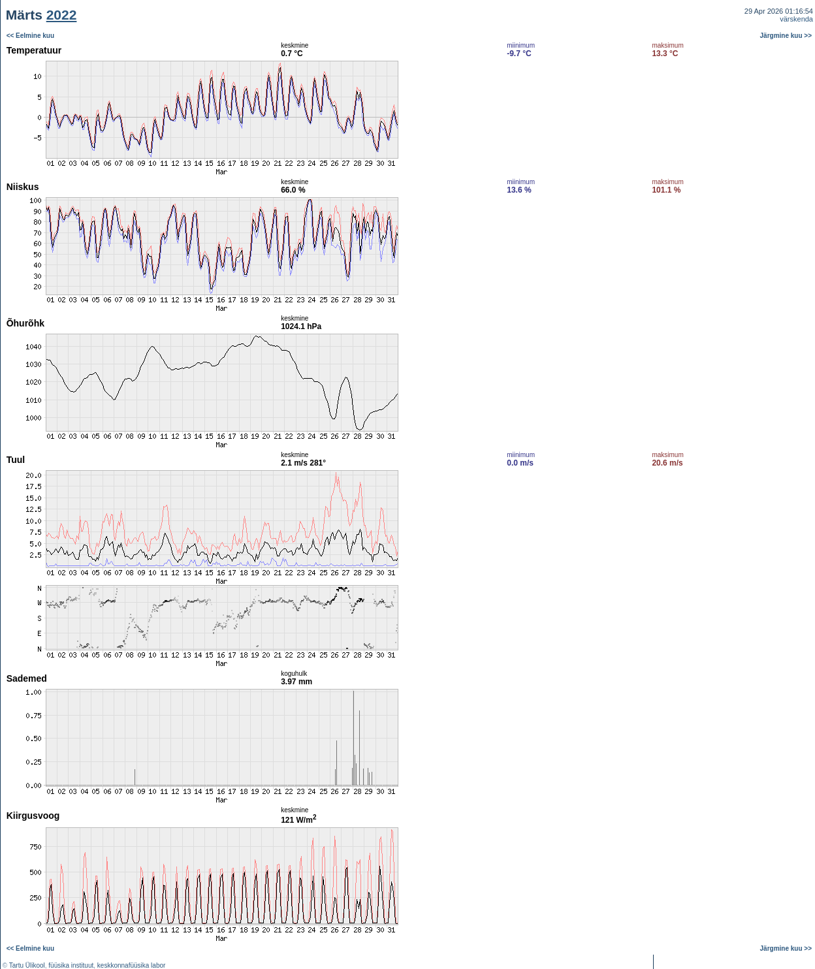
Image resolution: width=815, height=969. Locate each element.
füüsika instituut (70, 965)
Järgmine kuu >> (786, 35)
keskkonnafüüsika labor (131, 965)
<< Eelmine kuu (30, 35)
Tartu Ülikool (27, 965)
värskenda (796, 19)
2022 (61, 14)
